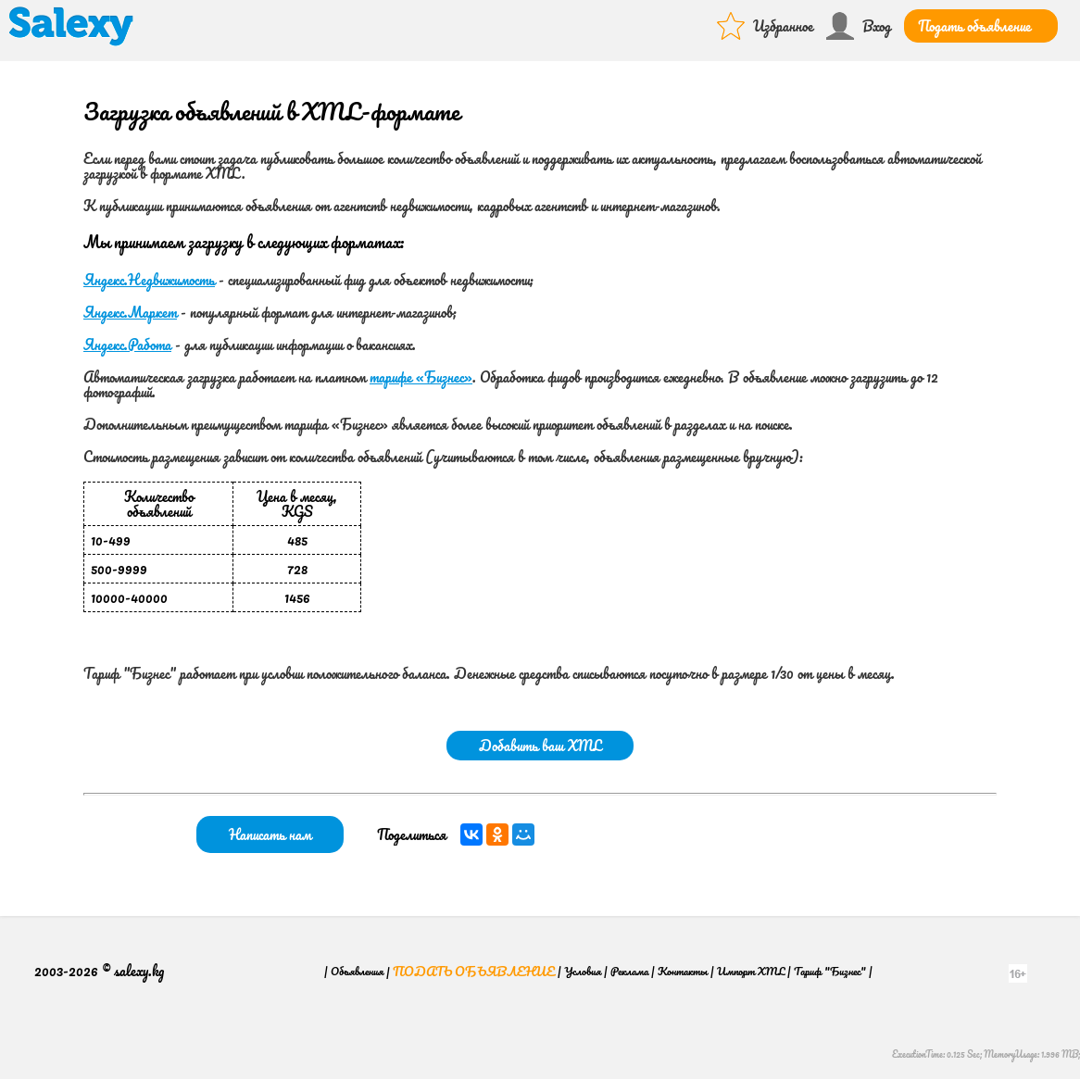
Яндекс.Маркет (130, 312)
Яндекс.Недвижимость (149, 280)
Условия (582, 971)
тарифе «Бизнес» (421, 377)
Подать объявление (974, 26)
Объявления (357, 971)
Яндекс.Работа (127, 344)
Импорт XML (751, 971)
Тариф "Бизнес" (830, 971)
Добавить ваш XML (540, 745)
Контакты (683, 971)
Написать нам (270, 834)
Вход (876, 26)
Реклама (629, 971)
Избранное (783, 26)
